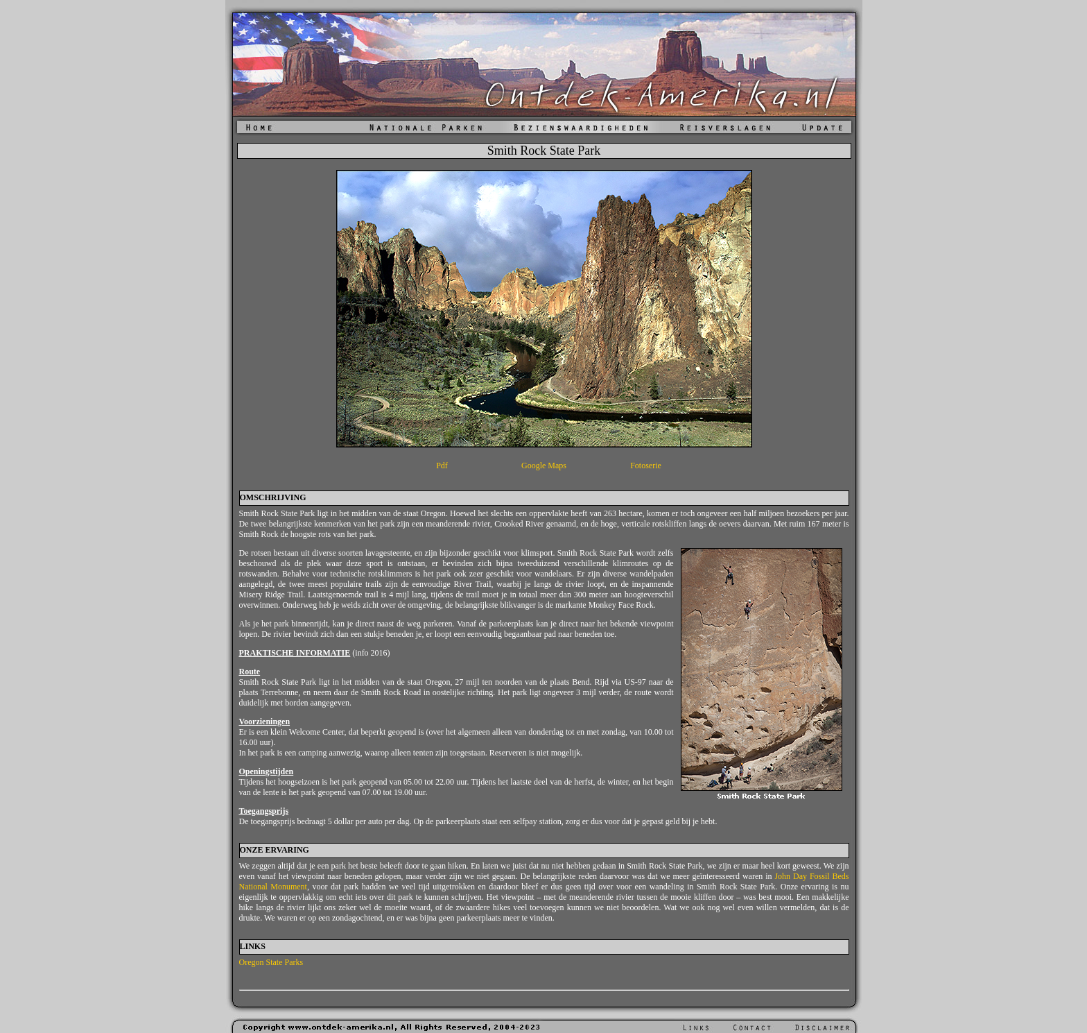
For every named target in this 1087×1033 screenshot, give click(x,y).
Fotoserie (645, 465)
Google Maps (543, 465)
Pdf (442, 465)
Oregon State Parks (271, 962)
